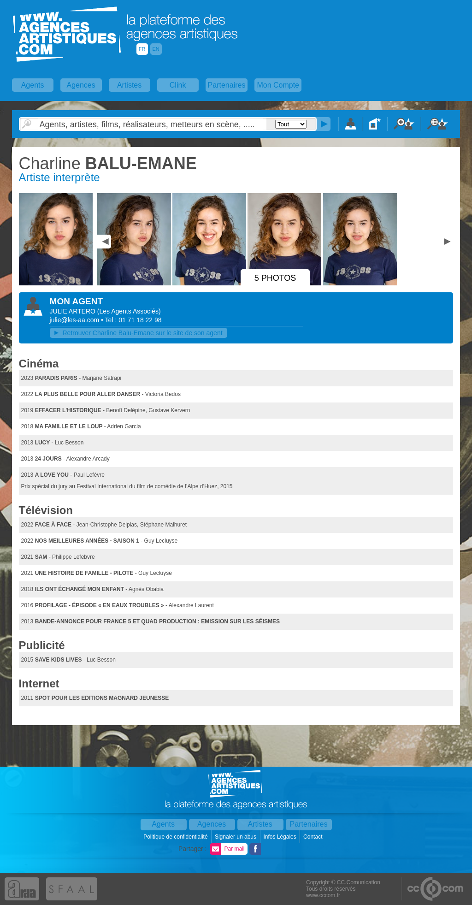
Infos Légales (280, 837)
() (129, 311)
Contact (313, 837)
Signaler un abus (236, 837)
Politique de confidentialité (176, 837)
